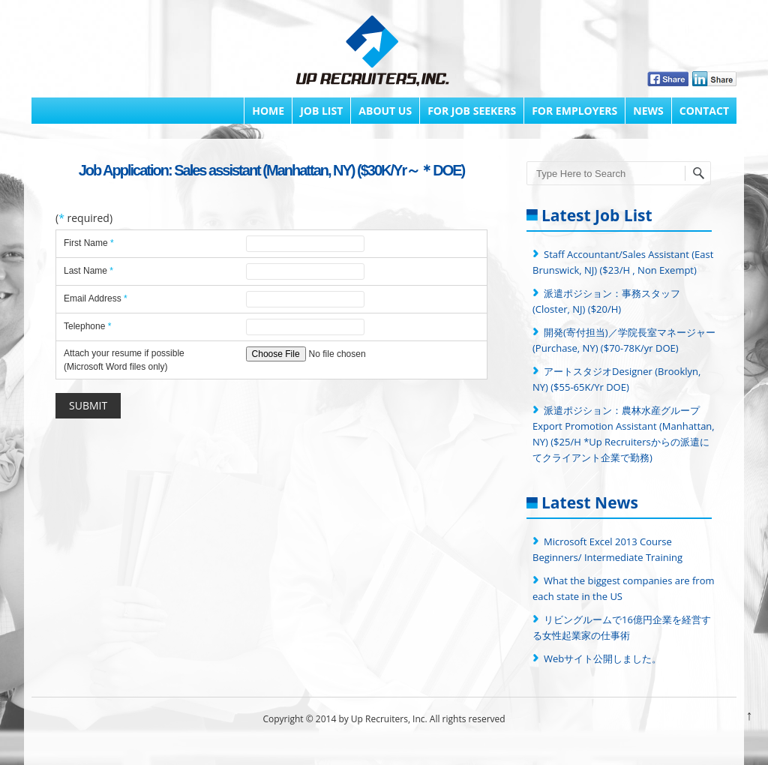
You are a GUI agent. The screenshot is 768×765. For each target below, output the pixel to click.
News (648, 111)
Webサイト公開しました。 (603, 658)
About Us (385, 111)
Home (268, 111)
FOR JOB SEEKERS (472, 111)
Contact (704, 111)
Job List (321, 111)
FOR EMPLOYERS (574, 111)
